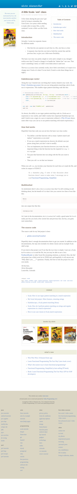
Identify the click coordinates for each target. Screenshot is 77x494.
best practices (24, 460)
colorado (42, 449)
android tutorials (6, 416)
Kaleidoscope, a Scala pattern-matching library (43, 303)
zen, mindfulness (63, 450)
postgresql (23, 451)
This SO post (66, 118)
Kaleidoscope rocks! (59, 27)
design (41, 424)
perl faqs (3, 451)
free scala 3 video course (65, 413)
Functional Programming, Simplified (44, 178)
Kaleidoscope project (34, 85)
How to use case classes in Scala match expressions (45, 312)
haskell (22, 440)
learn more (45, 396)
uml (21, 471)
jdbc (2, 430)
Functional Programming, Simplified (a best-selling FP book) (48, 369)
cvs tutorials (43, 451)
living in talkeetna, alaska (66, 456)
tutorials (22, 419)
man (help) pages (25, 422)
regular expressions (54, 281)
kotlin (3, 441)
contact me (61, 431)
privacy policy (43, 413)
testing (22, 468)
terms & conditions (45, 416)
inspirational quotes (64, 439)
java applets (4, 419)
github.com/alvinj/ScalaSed (36, 236)
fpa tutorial (42, 435)
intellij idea (4, 424)
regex (35, 281)
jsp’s (2, 433)
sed (61, 281)
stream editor (40, 282)
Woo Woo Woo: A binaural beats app (40, 358)
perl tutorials (5, 449)
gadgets (41, 438)
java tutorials (5, 413)
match (26, 281)
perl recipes (4, 454)
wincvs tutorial (43, 454)
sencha (22, 457)
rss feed (60, 434)
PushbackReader (26, 255)
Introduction (57, 24)
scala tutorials (24, 429)
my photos (61, 437)
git (21, 438)
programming (24, 462)
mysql (22, 449)
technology (42, 440)
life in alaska (62, 453)
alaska (41, 446)
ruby (21, 454)
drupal (22, 432)
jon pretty (33, 282)
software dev (24, 465)
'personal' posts (62, 445)
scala (28, 279)
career (41, 422)
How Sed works (58, 30)
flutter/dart (23, 435)
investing (61, 442)
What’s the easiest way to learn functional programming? (47, 365)
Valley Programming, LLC (50, 399)
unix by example (25, 416)
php (21, 446)
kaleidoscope (48, 282)
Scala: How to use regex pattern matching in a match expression (49, 296)
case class (70, 281)
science (60, 448)
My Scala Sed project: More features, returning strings (46, 300)
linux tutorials (24, 413)
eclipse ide (4, 427)
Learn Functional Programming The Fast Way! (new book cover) (49, 362)
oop (21, 443)
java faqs (3, 422)
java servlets (4, 436)
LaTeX (40, 443)
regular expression (43, 281)
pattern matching (25, 282)
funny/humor (43, 427)
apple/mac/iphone (44, 419)
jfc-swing (4, 438)
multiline (31, 281)
